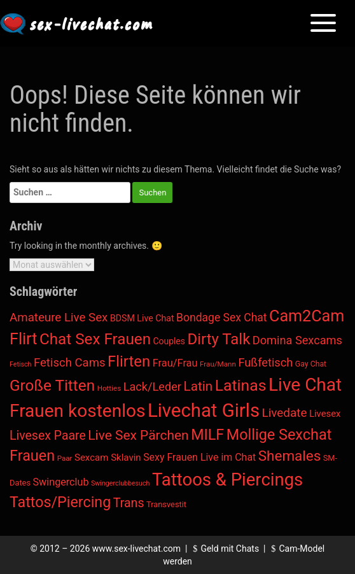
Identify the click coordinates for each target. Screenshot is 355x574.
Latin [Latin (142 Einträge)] (198, 386)
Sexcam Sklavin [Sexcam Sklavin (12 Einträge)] (107, 457)
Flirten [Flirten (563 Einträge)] (129, 361)
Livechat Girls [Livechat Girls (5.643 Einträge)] (204, 410)
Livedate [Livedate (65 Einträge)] (284, 412)
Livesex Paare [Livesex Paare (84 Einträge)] (48, 435)
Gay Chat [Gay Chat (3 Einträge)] (310, 364)
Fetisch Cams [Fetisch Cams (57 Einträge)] (70, 363)
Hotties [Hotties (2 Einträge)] (109, 388)
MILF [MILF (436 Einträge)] (207, 435)
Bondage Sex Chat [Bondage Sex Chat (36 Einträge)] (221, 317)
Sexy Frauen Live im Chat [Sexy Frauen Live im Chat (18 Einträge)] (199, 457)
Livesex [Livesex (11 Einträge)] (325, 413)
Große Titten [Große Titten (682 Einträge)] (52, 385)
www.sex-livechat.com (136, 548)
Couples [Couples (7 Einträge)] (169, 341)
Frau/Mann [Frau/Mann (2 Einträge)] (218, 364)
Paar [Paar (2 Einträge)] (65, 458)
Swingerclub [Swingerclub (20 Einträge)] (61, 482)
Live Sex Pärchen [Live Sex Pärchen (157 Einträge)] (138, 435)
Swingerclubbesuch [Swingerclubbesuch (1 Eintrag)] (120, 483)
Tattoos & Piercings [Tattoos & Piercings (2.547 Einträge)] (227, 479)
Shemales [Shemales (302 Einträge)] (289, 455)
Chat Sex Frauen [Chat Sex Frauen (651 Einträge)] (95, 339)
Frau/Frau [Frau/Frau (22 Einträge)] (175, 363)
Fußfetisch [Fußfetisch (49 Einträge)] (265, 362)
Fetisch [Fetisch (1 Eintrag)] (20, 364)
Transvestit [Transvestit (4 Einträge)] (166, 504)
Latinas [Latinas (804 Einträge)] (241, 385)
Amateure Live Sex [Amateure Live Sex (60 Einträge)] (59, 318)
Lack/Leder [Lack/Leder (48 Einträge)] (152, 386)
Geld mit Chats (224, 548)
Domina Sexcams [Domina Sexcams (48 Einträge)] (297, 340)
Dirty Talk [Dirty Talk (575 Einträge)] (218, 339)
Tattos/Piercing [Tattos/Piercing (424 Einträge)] (60, 502)
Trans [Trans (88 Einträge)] (128, 503)
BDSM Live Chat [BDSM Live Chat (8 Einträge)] (142, 318)
